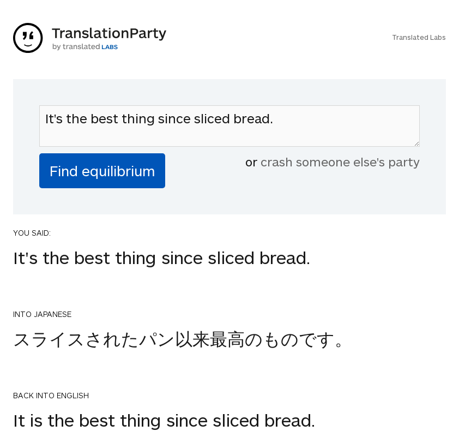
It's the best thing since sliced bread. (229, 126)
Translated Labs (419, 37)
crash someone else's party (340, 161)
